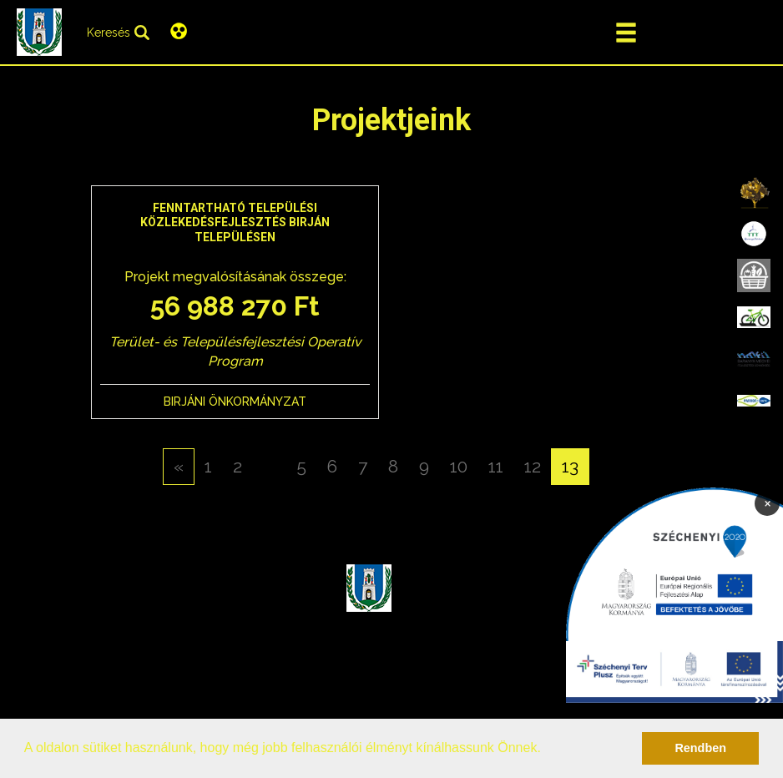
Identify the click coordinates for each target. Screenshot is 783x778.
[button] (546, 749)
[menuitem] (753, 192)
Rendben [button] (700, 748)
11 (495, 466)
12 (532, 466)
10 (458, 466)
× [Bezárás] (767, 503)
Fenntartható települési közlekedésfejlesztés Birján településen (235, 222)
